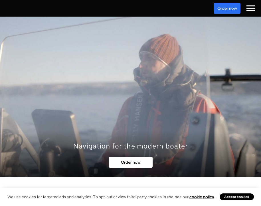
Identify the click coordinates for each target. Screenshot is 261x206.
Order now (227, 8)
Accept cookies (236, 197)
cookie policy (201, 197)
